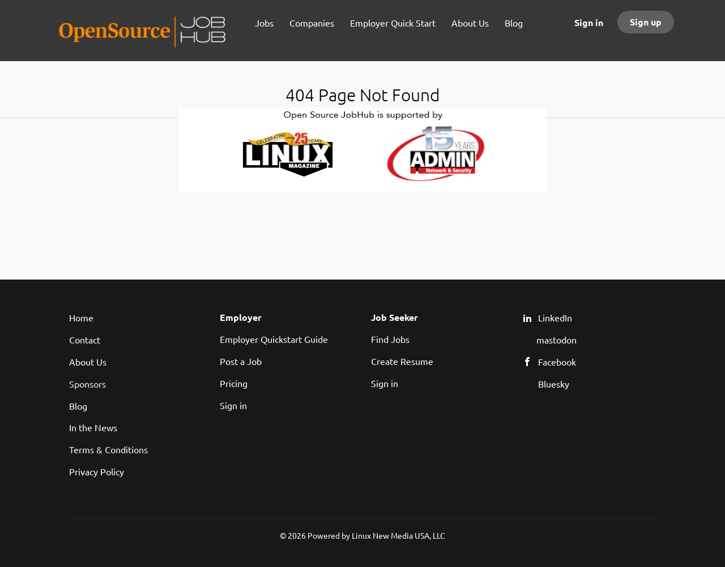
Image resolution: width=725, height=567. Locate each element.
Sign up (646, 22)
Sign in (588, 22)
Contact (84, 339)
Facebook (557, 361)
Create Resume (402, 361)
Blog (78, 405)
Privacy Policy (96, 471)
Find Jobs (390, 339)
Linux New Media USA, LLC (398, 535)
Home (81, 317)
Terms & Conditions (108, 449)
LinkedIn (555, 317)
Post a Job (241, 361)
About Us (87, 361)
